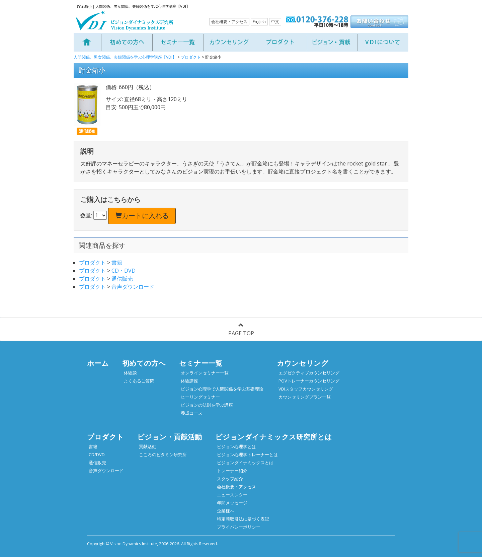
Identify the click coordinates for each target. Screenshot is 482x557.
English (259, 21)
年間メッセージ (232, 503)
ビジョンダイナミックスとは (245, 463)
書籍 (116, 262)
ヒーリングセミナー (200, 397)
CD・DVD (123, 270)
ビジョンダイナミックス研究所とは (273, 436)
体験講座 (189, 381)
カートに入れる (142, 215)
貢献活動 (147, 446)
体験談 (130, 373)
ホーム (98, 363)
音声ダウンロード (132, 286)
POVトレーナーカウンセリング (308, 381)
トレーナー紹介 (232, 471)
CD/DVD (97, 454)
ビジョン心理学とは (236, 446)
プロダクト (92, 262)
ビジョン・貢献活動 (169, 436)
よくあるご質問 (139, 381)
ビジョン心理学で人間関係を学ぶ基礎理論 (222, 389)
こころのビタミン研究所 (163, 454)
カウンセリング (302, 363)
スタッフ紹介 (230, 479)
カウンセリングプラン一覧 (304, 397)
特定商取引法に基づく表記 (243, 519)
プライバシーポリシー (238, 527)
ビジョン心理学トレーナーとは (247, 454)
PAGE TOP (241, 330)
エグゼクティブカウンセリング (308, 373)
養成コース (192, 413)
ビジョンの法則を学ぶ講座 (207, 405)
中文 (275, 21)
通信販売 (122, 278)
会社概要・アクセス (229, 21)
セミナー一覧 (200, 363)
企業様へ (225, 511)
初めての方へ (144, 363)
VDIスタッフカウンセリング (305, 389)
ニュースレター (232, 495)
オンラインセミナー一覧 (205, 373)
